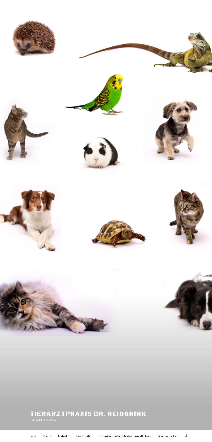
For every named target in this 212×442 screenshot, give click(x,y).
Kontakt (63, 436)
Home (33, 436)
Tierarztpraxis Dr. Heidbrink (88, 414)
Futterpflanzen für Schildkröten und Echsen (125, 436)
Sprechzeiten (84, 436)
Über (47, 436)
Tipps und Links (168, 436)
